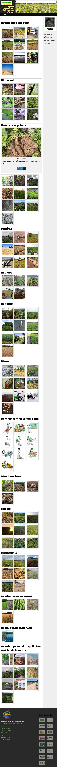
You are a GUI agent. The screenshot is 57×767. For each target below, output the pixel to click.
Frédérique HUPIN (6, 732)
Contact (3, 735)
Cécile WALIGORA (6, 730)
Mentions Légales (5, 737)
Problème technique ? (7, 739)
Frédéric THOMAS (6, 728)
